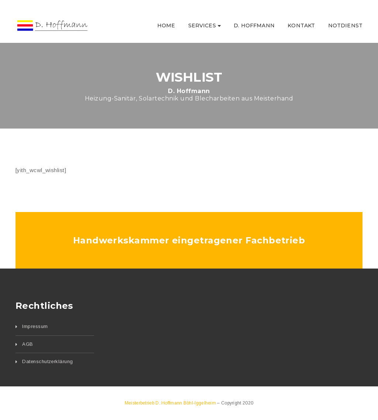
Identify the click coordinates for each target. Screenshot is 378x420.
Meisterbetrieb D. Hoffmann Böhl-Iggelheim (171, 403)
